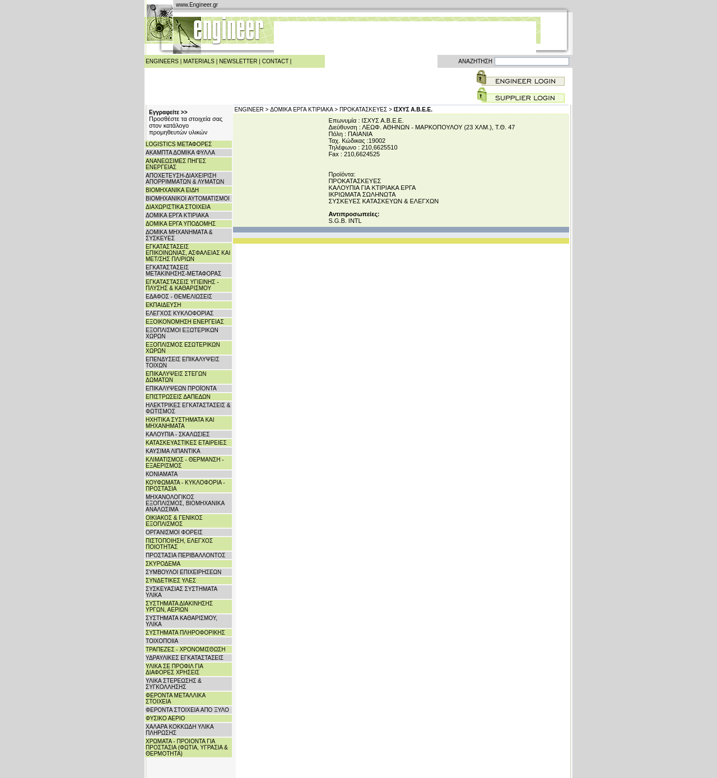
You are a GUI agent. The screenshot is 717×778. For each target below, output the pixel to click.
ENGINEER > (252, 109)
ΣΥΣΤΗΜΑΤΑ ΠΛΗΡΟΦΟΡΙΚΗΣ (185, 633)
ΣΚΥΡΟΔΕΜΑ (163, 564)
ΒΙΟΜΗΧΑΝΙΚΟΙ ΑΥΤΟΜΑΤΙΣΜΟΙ (188, 198)
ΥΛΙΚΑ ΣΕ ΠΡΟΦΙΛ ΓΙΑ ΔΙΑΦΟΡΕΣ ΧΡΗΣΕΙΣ (174, 669)
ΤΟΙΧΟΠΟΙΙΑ (162, 641)
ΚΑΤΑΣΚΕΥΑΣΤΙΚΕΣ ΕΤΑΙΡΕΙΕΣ (186, 443)
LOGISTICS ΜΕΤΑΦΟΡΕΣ (179, 144)
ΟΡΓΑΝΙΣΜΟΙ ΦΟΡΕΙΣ (174, 532)
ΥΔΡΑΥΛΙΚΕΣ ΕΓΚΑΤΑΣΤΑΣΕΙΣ (185, 658)
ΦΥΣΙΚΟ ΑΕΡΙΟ (165, 718)
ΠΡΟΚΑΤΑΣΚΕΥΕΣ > (365, 109)
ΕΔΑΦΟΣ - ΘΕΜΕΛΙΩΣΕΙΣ (179, 297)
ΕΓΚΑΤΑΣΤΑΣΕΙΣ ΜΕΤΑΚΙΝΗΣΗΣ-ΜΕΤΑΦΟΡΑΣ (183, 270)
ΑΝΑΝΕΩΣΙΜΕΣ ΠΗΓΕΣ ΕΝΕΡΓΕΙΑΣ (176, 164)
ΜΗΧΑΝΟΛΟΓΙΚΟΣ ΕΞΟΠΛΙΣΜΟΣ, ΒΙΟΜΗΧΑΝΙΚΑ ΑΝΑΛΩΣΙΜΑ (185, 503)
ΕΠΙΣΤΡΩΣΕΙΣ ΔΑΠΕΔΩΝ (178, 397)
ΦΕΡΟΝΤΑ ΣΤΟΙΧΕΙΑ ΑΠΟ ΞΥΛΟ (187, 710)
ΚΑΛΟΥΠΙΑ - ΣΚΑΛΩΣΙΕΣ (177, 434)
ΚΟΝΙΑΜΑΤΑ (162, 474)
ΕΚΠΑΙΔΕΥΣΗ (163, 305)
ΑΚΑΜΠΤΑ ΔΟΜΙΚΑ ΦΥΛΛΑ (180, 153)
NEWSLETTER (238, 61)
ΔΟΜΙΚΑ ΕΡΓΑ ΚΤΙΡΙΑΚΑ (177, 215)
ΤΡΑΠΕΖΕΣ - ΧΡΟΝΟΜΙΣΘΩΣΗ (186, 649)
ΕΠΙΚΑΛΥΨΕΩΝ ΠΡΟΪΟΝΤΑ (181, 388)
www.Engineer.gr (197, 5)
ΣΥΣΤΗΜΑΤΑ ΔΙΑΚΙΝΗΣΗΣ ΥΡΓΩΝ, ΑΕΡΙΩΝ (179, 606)
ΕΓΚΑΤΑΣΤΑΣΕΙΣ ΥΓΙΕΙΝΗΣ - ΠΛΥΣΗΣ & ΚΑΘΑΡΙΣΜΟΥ (182, 285)
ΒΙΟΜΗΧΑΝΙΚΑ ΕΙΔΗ (172, 190)
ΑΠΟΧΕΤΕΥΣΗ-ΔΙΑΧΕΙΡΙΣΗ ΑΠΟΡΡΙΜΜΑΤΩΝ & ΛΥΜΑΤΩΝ (185, 179)
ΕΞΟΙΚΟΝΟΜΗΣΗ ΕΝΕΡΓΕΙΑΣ (185, 322)
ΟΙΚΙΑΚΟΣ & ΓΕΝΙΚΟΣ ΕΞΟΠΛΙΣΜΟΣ (174, 521)
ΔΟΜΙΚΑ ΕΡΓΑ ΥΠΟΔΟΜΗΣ (181, 224)
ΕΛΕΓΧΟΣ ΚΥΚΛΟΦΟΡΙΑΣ (179, 313)
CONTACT (275, 61)
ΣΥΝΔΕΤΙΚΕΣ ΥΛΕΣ (171, 580)
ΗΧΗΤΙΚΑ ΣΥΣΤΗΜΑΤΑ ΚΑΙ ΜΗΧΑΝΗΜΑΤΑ (180, 423)
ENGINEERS (162, 61)
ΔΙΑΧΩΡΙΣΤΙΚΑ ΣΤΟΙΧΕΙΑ (178, 207)
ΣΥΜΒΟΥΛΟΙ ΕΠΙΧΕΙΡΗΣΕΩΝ (183, 572)
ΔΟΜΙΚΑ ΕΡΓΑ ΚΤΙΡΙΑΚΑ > (304, 109)
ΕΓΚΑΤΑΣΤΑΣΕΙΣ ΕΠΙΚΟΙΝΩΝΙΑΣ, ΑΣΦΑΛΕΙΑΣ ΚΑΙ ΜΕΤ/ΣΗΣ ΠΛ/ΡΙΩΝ (188, 253)
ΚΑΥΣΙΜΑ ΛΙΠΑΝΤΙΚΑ (173, 451)
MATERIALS (199, 61)
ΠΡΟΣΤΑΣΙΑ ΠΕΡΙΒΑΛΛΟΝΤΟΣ (185, 555)
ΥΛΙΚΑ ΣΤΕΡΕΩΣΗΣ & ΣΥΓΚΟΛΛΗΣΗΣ (174, 684)
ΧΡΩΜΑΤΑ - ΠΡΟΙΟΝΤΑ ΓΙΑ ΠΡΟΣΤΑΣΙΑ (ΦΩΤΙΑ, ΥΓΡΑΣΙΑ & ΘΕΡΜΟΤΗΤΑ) (187, 747)
